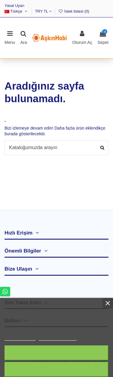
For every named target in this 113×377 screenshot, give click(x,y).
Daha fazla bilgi (20, 337)
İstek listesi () (73, 11)
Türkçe (16, 11)
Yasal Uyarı (14, 5)
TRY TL (43, 11)
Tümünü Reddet (57, 352)
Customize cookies (58, 337)
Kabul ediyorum (56, 369)
